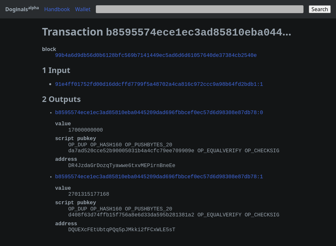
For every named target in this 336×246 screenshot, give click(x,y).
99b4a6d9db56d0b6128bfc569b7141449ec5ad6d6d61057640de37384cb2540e (156, 53)
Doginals (22, 9)
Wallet (83, 9)
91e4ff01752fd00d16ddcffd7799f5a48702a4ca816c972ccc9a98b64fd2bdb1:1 (159, 82)
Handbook (57, 9)
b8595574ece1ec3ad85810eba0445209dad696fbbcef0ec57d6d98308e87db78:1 (159, 174)
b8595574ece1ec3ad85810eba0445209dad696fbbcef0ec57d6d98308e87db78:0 (159, 110)
